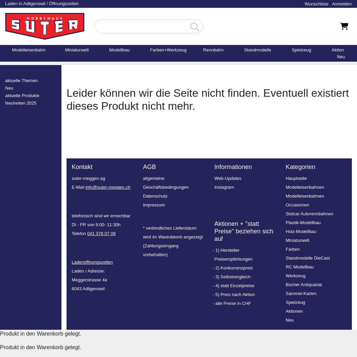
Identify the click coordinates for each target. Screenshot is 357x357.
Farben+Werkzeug (168, 49)
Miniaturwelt (76, 49)
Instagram (224, 187)
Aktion (338, 49)
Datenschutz (155, 196)
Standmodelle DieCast (308, 258)
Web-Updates (227, 178)
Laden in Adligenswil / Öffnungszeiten (42, 3)
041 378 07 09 (101, 233)
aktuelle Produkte (22, 95)
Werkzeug (295, 275)
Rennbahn (213, 49)
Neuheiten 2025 (21, 103)
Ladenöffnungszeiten (92, 262)
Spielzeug (301, 49)
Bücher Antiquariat (304, 284)
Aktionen (294, 311)
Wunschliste (317, 3)
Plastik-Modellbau (303, 222)
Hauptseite (296, 178)
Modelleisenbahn (28, 49)
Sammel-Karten (301, 293)
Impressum (154, 204)
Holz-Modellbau (301, 231)
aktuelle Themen (21, 80)
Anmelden (342, 3)
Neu (341, 56)
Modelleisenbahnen (305, 187)
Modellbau (119, 49)
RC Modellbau (300, 266)
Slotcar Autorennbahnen (309, 213)
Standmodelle (257, 49)
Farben (293, 249)
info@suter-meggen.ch (107, 187)
